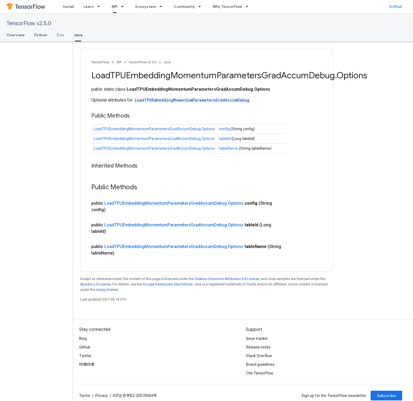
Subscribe (386, 395)
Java (167, 62)
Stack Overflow (259, 356)
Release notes (258, 347)
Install (68, 6)
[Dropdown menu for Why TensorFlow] (248, 6)
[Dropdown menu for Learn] (100, 6)
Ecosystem (145, 6)
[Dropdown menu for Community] (201, 6)
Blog (83, 338)
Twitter (85, 356)
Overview (15, 34)
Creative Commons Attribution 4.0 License (226, 279)
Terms (84, 395)
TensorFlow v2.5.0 (28, 23)
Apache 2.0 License (95, 284)
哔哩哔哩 (86, 364)
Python (40, 34)
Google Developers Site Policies (168, 284)
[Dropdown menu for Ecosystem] (162, 6)
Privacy (101, 395)
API (119, 62)
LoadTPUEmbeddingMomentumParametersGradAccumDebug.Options (154, 129)
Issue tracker (257, 338)
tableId (225, 138)
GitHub (395, 6)
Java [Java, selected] (78, 34)
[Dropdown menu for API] (123, 6)
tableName (229, 148)
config (224, 129)
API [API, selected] (114, 6)
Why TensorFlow (227, 6)
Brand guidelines (260, 364)
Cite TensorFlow (259, 373)
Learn (88, 6)
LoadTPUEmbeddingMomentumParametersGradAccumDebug (192, 100)
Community (184, 6)
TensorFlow (100, 62)
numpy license (107, 290)
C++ (60, 34)
